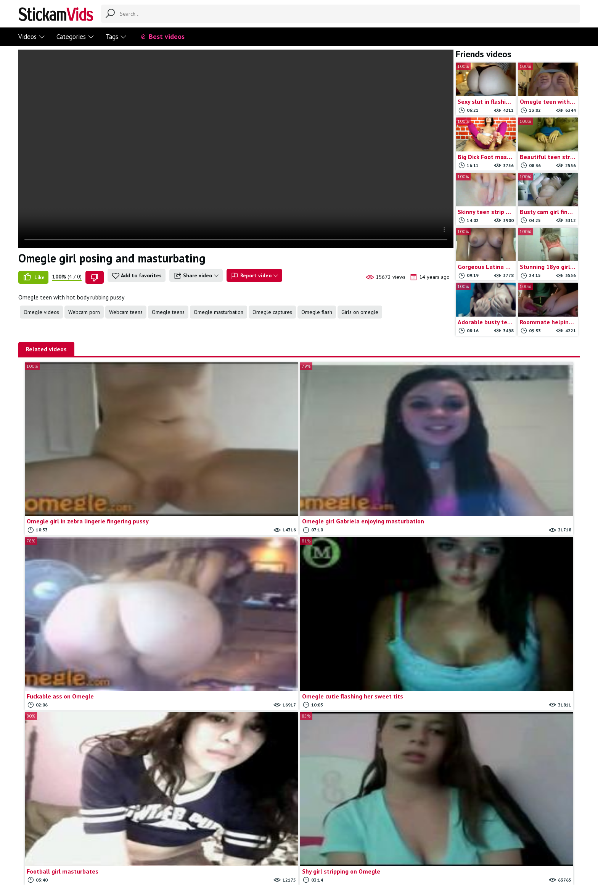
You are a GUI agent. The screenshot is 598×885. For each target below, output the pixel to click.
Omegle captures (272, 312)
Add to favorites (136, 276)
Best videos (162, 36)
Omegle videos (41, 312)
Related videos (46, 349)
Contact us (247, 847)
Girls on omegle (359, 312)
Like (33, 277)
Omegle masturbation (218, 312)
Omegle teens (168, 312)
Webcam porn (84, 312)
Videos (31, 36)
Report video (254, 276)
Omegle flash (316, 312)
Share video (196, 276)
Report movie (282, 847)
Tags (116, 36)
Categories (75, 36)
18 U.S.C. (352, 847)
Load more (299, 796)
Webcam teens (126, 312)
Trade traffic (319, 847)
